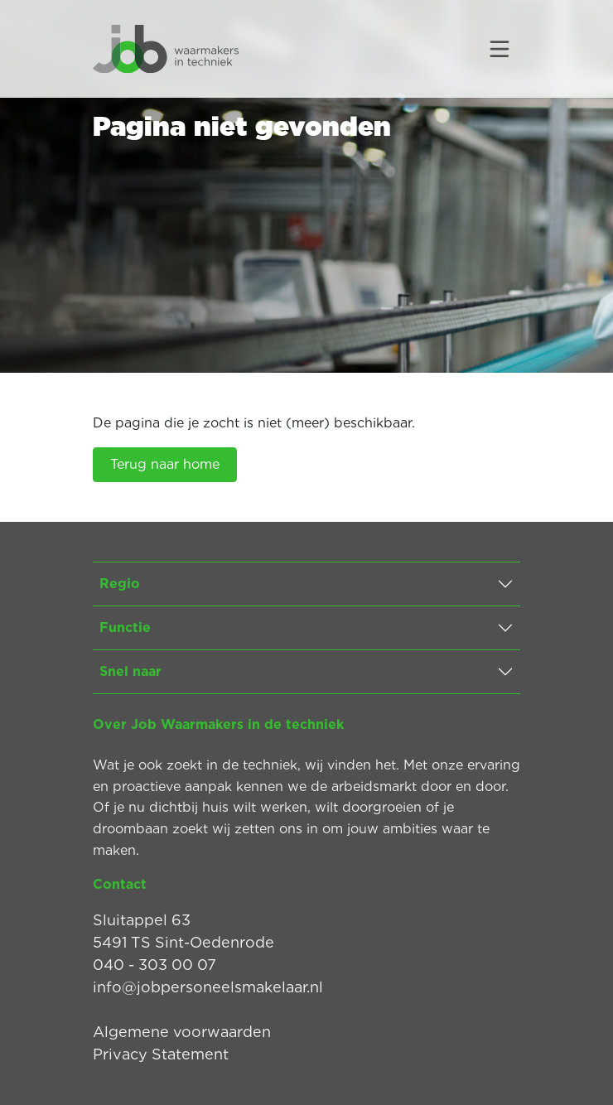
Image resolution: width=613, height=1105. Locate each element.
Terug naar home (165, 464)
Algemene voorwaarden (182, 1031)
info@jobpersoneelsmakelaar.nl (208, 987)
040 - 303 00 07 (154, 964)
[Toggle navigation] (499, 49)
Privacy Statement (161, 1054)
